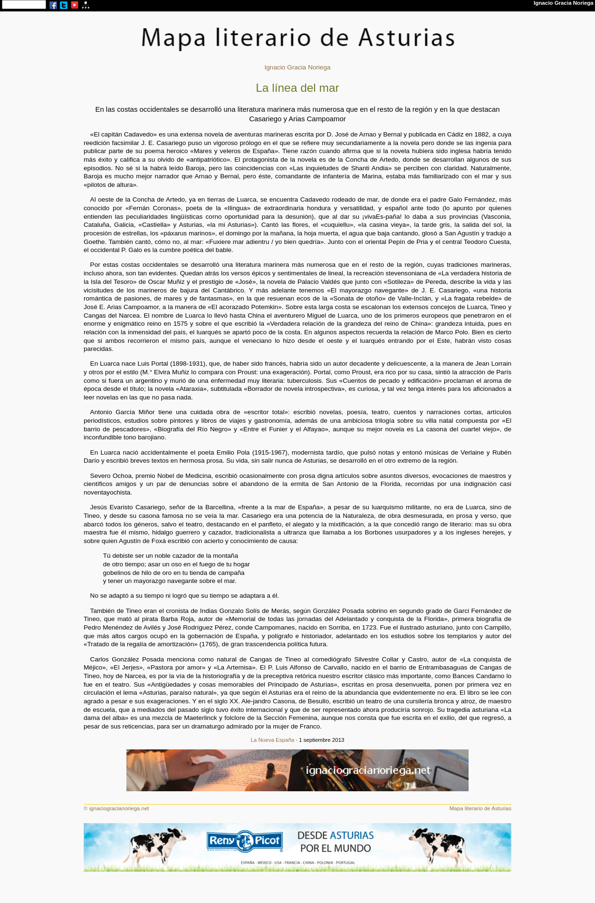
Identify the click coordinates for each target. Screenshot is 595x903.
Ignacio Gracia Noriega (297, 67)
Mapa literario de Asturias (480, 808)
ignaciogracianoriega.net (119, 808)
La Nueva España (272, 740)
